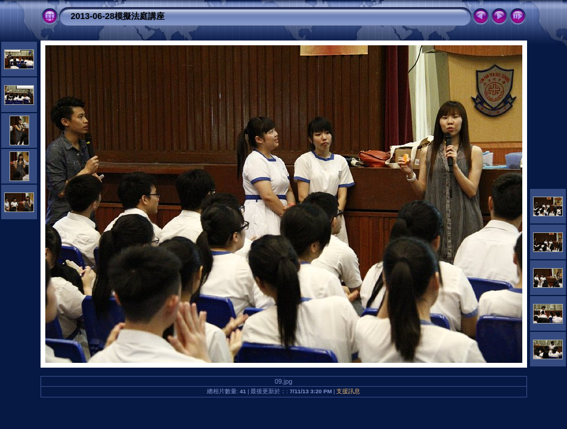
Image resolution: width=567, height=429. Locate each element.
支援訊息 (348, 391)
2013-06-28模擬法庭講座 (118, 16)
